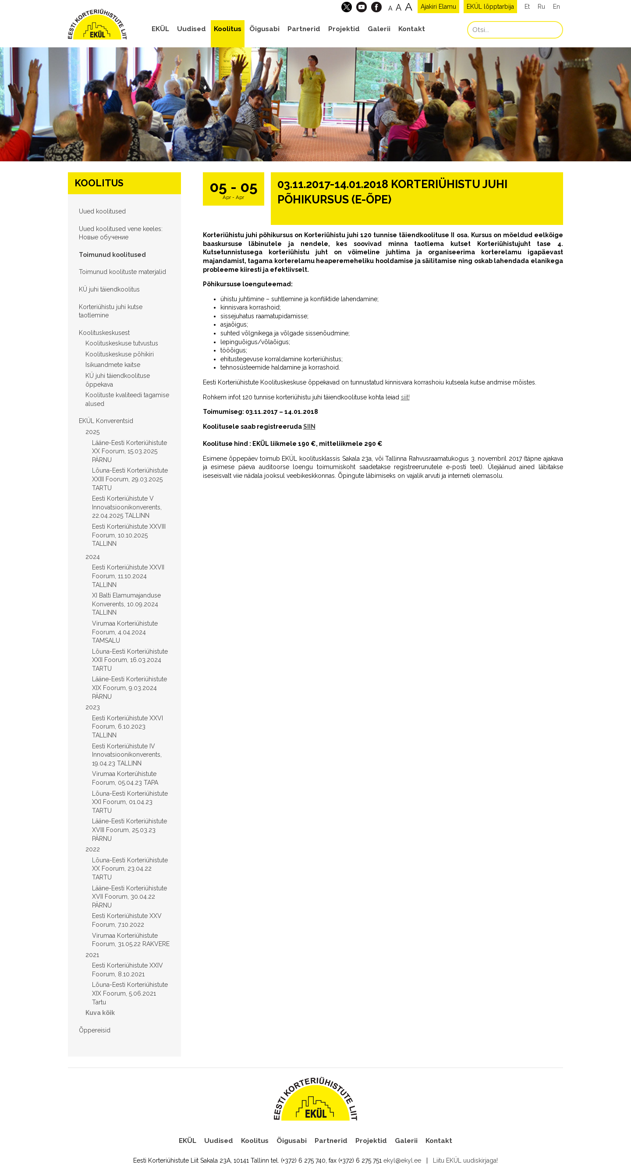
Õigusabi (264, 29)
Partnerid (303, 29)
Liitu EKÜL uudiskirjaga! (465, 1160)
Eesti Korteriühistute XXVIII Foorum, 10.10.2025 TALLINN (129, 535)
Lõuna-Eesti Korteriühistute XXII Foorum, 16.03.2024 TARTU (130, 660)
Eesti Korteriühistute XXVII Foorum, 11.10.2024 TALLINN (128, 576)
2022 (92, 849)
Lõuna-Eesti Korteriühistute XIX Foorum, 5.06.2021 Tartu (130, 993)
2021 (92, 954)
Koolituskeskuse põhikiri (119, 354)
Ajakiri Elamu (438, 6)
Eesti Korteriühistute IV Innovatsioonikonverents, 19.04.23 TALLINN (127, 755)
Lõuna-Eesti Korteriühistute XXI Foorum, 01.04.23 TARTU (130, 802)
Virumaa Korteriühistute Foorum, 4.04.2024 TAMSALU (125, 632)
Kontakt (411, 29)
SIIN (309, 426)
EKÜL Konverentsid (106, 420)
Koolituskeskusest (104, 332)
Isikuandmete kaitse (112, 364)
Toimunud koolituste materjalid (122, 271)
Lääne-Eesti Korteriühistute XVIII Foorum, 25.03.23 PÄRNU (129, 830)
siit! (405, 397)
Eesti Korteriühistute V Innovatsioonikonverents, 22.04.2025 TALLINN (127, 507)
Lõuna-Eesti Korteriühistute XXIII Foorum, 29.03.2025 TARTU (130, 479)
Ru (541, 6)
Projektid (344, 29)
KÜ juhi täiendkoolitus (109, 289)
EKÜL (160, 29)
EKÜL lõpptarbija (490, 6)
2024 (92, 556)
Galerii (379, 29)
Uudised (191, 29)
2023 (92, 707)
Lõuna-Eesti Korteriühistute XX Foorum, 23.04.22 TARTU (130, 869)
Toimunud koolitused (112, 254)
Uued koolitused (102, 211)
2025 (92, 431)
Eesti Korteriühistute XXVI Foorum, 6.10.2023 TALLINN (127, 727)
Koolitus (227, 29)
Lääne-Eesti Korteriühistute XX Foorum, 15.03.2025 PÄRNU (129, 451)
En (556, 6)
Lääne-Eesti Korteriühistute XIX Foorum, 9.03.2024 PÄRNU (129, 688)
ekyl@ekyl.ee (402, 1160)
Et (527, 6)
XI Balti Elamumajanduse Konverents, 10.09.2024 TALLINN (126, 604)
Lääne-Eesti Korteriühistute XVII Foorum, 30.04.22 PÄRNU (129, 897)
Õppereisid (94, 1030)
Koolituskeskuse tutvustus (121, 343)
